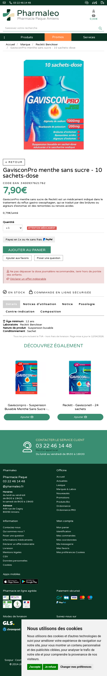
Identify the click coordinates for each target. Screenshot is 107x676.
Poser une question (48, 258)
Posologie (87, 304)
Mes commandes (65, 535)
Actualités (61, 481)
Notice (67, 304)
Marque (25, 44)
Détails (11, 304)
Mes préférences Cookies (70, 552)
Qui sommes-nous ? (14, 531)
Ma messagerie (64, 544)
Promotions (62, 497)
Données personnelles (15, 560)
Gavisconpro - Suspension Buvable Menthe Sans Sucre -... (27, 407)
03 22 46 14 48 (54, 446)
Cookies (7, 565)
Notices (39, 304)
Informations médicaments (18, 540)
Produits (27, 37)
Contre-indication (20, 311)
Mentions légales (12, 552)
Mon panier (62, 527)
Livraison (8, 548)
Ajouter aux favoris (17, 258)
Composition (50, 311)
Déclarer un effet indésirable (28, 279)
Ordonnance (63, 506)
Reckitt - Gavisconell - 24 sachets (80, 407)
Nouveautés (62, 493)
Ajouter (26, 417)
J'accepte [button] (35, 666)
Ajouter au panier (26, 250)
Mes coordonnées (66, 540)
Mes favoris (62, 548)
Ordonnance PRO (66, 510)
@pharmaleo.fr (13, 486)
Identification (63, 531)
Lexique (60, 485)
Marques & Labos (66, 489)
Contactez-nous (11, 527)
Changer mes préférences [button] (75, 666)
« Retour (13, 162)
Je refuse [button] (50, 666)
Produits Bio (63, 501)
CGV (5, 556)
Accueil (10, 44)
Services (89, 37)
